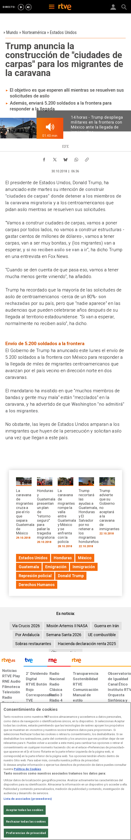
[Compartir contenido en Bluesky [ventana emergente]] (65, 158)
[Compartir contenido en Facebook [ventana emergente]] (44, 158)
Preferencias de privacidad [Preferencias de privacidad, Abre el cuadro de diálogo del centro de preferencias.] (26, 833)
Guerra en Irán (106, 625)
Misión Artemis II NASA (67, 625)
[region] (65, 771)
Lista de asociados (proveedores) (28, 798)
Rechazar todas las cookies (26, 821)
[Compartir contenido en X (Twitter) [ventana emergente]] (54, 158)
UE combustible (102, 634)
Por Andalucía (27, 634)
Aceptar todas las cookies (24, 810)
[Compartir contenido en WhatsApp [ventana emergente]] (76, 158)
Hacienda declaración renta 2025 (87, 643)
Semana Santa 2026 (63, 634)
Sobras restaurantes (33, 643)
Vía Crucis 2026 (26, 625)
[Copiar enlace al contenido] (87, 158)
